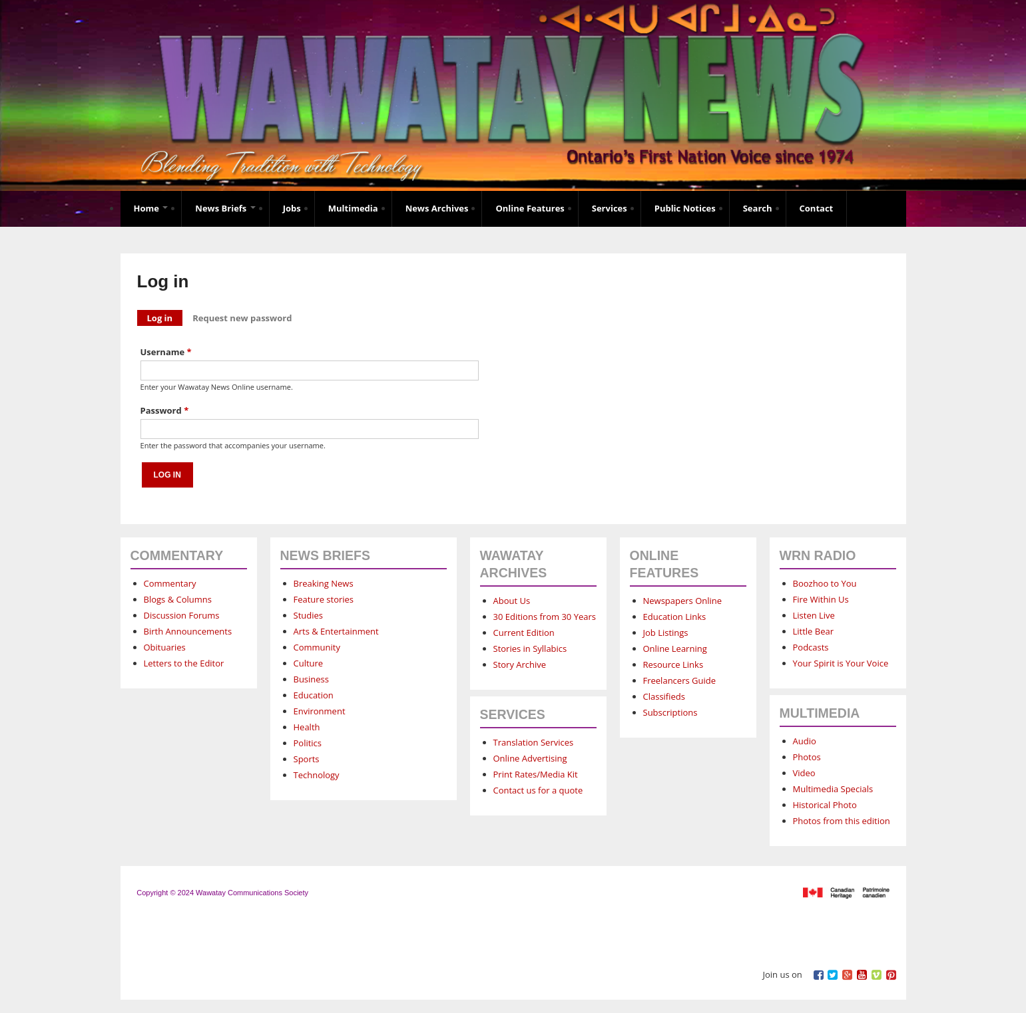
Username (166, 352)
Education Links (674, 617)
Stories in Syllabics (530, 648)
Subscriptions (670, 712)
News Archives (437, 208)
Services (609, 208)
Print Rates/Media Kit (535, 774)
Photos (807, 757)
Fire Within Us (821, 599)
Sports (307, 759)
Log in (165, 317)
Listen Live (814, 615)
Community (317, 647)
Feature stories (324, 599)
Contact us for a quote (538, 790)
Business (312, 679)
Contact (817, 208)
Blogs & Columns (178, 599)
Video (804, 773)
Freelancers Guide (679, 680)
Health (307, 727)
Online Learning (675, 648)
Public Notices (685, 208)
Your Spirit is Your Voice (841, 663)
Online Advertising (530, 758)
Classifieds (664, 696)
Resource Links (673, 664)
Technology (317, 775)
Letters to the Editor (184, 663)
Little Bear (813, 631)
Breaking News (324, 583)
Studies (308, 615)
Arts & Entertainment (336, 631)
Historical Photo (825, 805)
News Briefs (225, 208)
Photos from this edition (841, 821)
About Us (512, 601)
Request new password (242, 318)
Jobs (292, 208)
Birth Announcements (188, 631)
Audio (804, 741)
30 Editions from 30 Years (544, 617)
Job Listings (665, 633)
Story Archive (520, 664)
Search (757, 208)
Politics (308, 743)
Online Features (529, 208)
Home (151, 208)
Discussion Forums (182, 615)
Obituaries (165, 647)
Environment (320, 711)
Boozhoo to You (825, 583)
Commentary (170, 583)
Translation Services (533, 742)
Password (164, 410)
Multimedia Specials (833, 789)
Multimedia (353, 208)
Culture (309, 663)
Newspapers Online (682, 601)
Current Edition (524, 633)
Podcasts (811, 647)
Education (314, 695)
